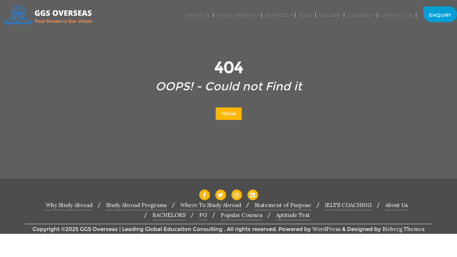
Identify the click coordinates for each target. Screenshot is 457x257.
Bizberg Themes (403, 229)
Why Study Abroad (69, 205)
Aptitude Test (293, 215)
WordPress (326, 229)
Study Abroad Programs (136, 205)
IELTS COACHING (348, 205)
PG (203, 215)
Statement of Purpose (283, 205)
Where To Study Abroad (210, 205)
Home (228, 113)
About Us (396, 205)
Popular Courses (241, 215)
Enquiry (440, 15)
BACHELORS (169, 215)
